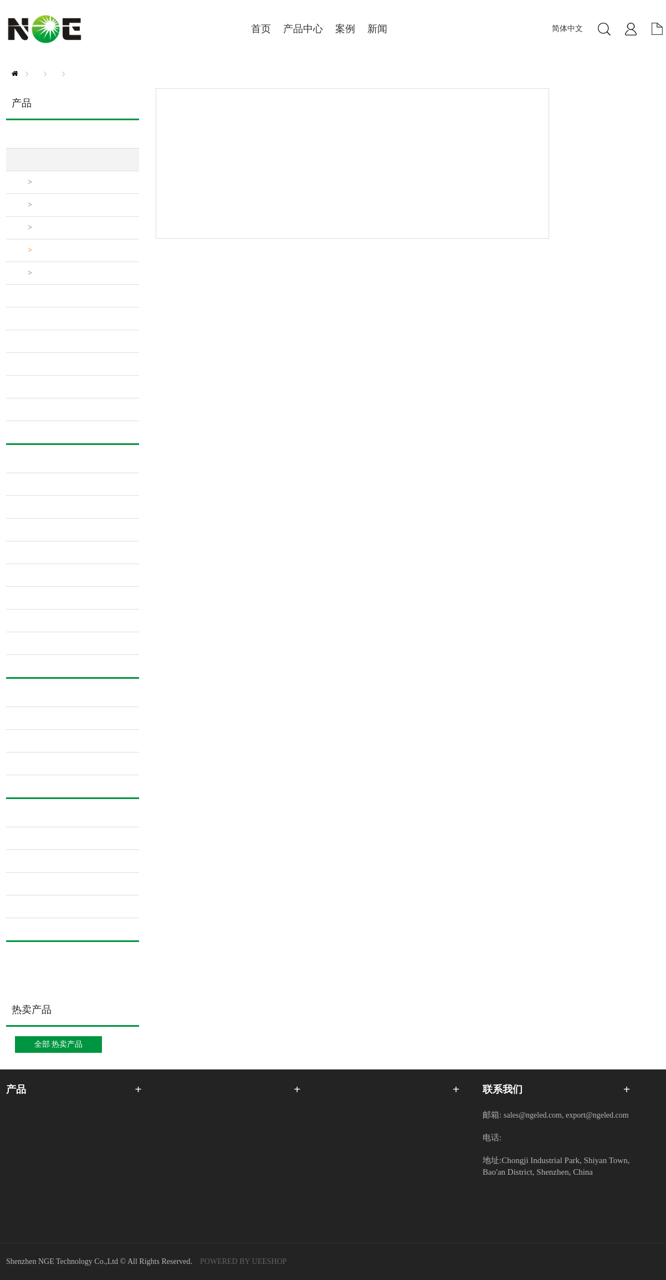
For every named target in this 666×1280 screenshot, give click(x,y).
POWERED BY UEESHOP (243, 1261)
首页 (14, 73)
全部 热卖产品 (58, 1044)
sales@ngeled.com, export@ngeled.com (566, 1115)
